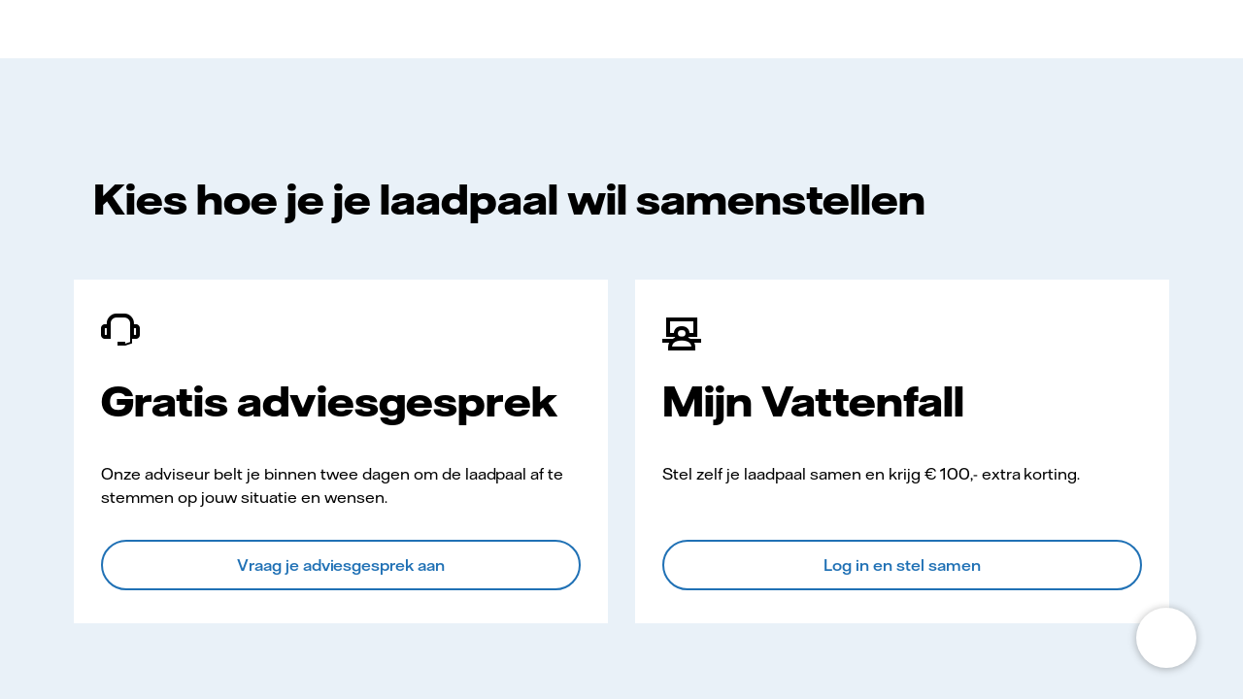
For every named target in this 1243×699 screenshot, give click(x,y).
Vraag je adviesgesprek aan (341, 565)
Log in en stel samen (902, 565)
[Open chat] (1166, 638)
